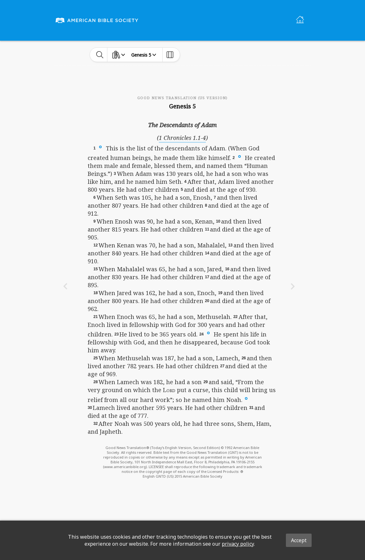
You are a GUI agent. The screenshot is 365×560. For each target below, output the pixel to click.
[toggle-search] (99, 55)
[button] (100, 146)
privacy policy (238, 543)
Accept (299, 540)
